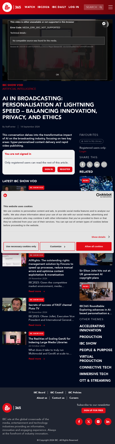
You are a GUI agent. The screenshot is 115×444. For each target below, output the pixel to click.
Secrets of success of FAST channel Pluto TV (50, 306)
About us (42, 398)
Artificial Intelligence (19, 89)
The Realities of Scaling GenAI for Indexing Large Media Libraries (49, 340)
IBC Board (39, 392)
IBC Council (56, 392)
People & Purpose (96, 350)
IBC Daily (59, 7)
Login (83, 151)
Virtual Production (91, 358)
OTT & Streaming (95, 380)
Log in (74, 7)
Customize (57, 246)
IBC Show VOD (12, 85)
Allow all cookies (94, 246)
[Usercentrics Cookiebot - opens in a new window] (98, 195)
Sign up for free (93, 410)
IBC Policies (74, 392)
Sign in (49, 169)
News (85, 180)
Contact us (58, 398)
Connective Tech (95, 367)
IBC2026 (44, 7)
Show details (99, 237)
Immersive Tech (94, 374)
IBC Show (88, 343)
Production (91, 337)
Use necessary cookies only (21, 246)
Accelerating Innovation (92, 328)
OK (57, 74)
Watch (30, 7)
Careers (73, 398)
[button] (110, 7)
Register (65, 169)
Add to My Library (93, 141)
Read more (35, 291)
